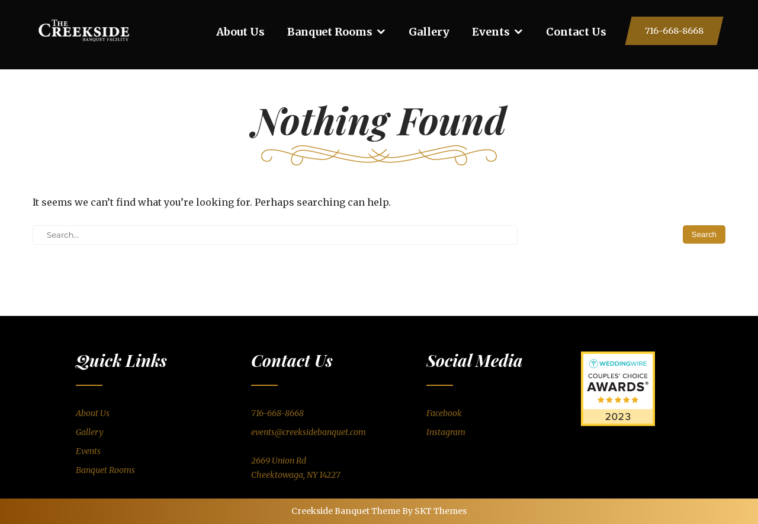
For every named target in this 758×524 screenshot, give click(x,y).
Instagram (445, 432)
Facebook (444, 413)
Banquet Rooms (329, 32)
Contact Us (576, 32)
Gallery (429, 32)
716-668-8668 (674, 30)
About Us (240, 32)
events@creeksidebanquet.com (308, 432)
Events (491, 32)
